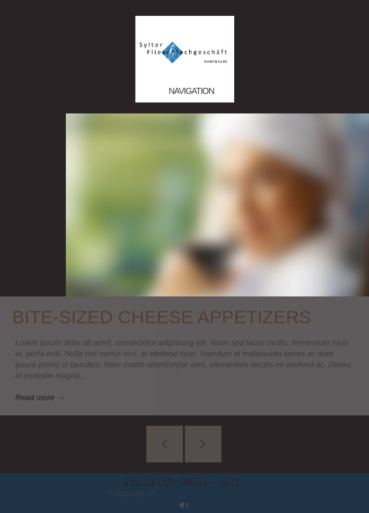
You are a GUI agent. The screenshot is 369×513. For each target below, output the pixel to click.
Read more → (40, 397)
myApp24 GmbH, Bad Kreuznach (208, 493)
